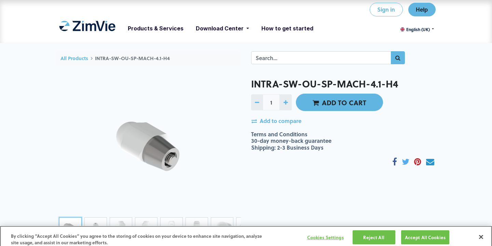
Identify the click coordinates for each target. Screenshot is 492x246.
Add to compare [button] (276, 121)
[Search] (398, 57)
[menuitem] (87, 28)
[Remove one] (257, 102)
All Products (74, 58)
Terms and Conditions (279, 134)
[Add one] (285, 102)
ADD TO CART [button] (339, 102)
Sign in (386, 9)
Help (422, 9)
